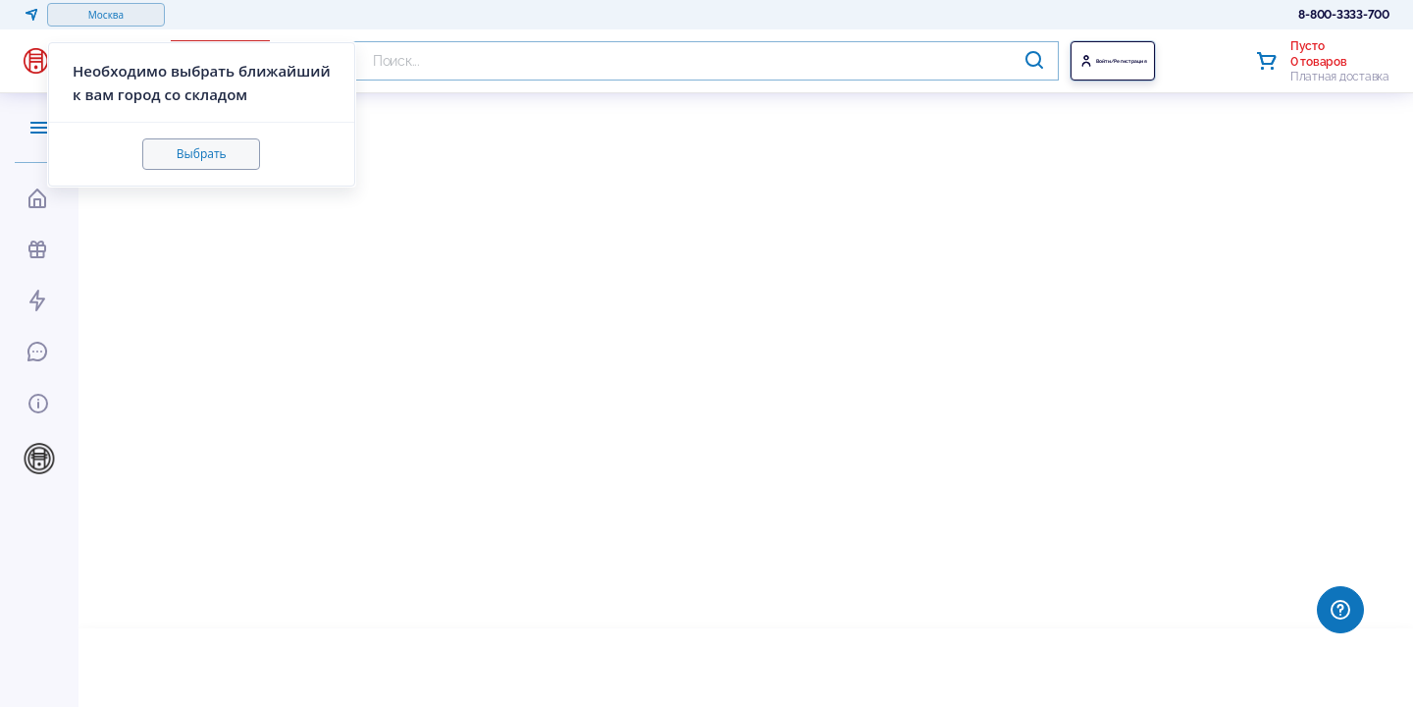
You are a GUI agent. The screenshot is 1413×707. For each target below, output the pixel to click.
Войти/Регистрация (1158, 61)
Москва (106, 15)
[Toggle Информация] (36, 400)
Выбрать (202, 153)
